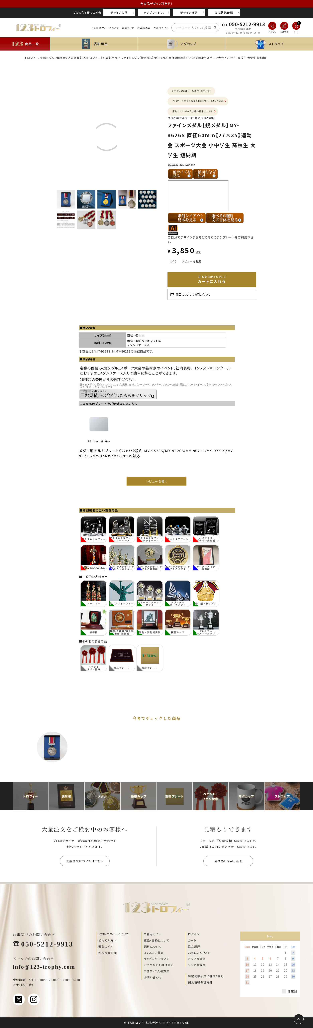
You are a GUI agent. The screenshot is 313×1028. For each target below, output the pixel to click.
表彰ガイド (128, 28)
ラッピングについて (156, 959)
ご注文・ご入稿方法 (156, 971)
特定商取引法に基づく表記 (206, 976)
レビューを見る (192, 261)
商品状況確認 (224, 13)
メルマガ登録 (196, 959)
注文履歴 (194, 947)
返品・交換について (156, 940)
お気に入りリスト (199, 953)
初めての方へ (107, 940)
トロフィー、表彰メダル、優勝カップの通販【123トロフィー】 (63, 58)
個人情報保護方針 (200, 982)
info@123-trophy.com (44, 966)
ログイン (193, 934)
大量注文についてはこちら (84, 861)
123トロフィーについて (105, 28)
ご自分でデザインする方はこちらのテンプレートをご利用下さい (211, 237)
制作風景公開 (107, 953)
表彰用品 (112, 58)
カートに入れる (212, 279)
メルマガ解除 (196, 965)
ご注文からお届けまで (158, 965)
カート (192, 940)
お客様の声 (144, 28)
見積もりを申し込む (228, 861)
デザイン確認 (188, 13)
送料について (152, 947)
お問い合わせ (153, 977)
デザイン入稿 (119, 13)
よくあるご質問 (154, 953)
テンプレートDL (154, 13)
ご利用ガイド (161, 28)
